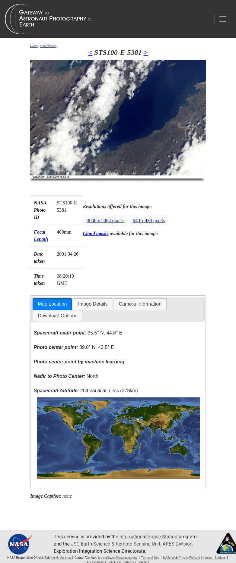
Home (33, 46)
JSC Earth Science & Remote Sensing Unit (115, 544)
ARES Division (178, 544)
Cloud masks (96, 233)
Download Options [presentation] (57, 315)
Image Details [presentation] (93, 303)
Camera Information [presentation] (140, 303)
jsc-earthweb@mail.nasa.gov (117, 557)
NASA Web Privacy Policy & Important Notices (194, 557)
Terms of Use (150, 557)
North (66, 376)
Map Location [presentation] (52, 303)
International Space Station (148, 537)
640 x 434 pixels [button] (149, 220)
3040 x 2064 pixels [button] (105, 220)
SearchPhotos (48, 46)
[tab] (52, 304)
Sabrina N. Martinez (58, 557)
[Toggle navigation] (222, 19)
